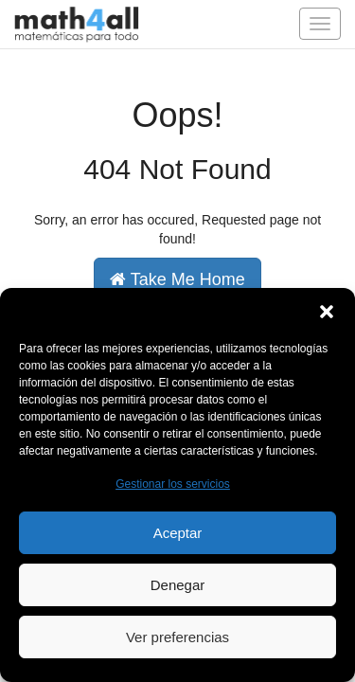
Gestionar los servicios (172, 484)
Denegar (178, 585)
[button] (326, 311)
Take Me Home (177, 279)
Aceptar (178, 533)
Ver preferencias (177, 637)
